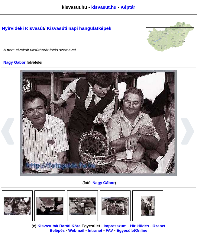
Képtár (128, 7)
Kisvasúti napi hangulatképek (79, 28)
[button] (8, 132)
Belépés (57, 230)
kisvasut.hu (104, 7)
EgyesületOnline (132, 230)
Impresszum (115, 226)
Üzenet (159, 226)
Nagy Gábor (14, 62)
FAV (109, 230)
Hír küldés (139, 226)
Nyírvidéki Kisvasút (23, 28)
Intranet (95, 230)
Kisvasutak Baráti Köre (58, 226)
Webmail (76, 230)
